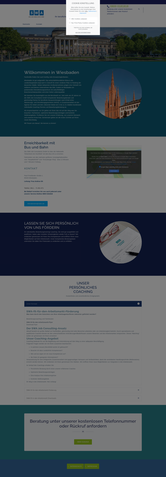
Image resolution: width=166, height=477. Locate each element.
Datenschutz (92, 11)
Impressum (83, 13)
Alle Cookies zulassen (78, 19)
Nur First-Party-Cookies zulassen (82, 23)
